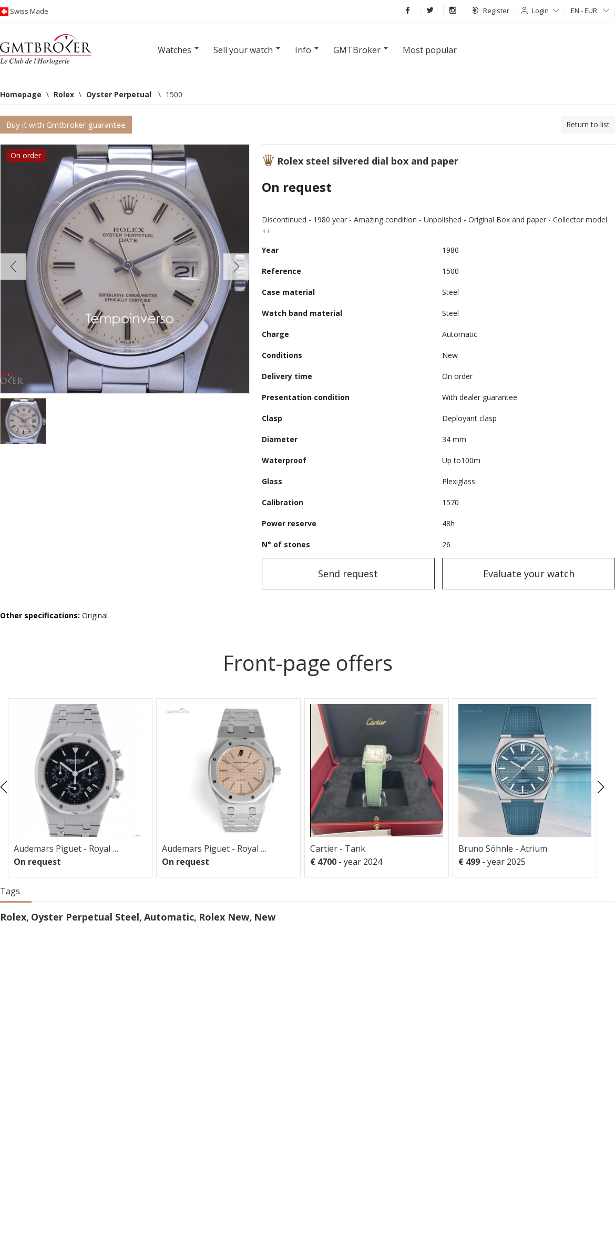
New (264, 917)
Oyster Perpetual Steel (85, 917)
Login (545, 10)
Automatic (169, 917)
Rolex (13, 917)
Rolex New (224, 917)
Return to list (588, 124)
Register (490, 10)
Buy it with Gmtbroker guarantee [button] (66, 124)
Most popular (430, 50)
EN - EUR (590, 10)
